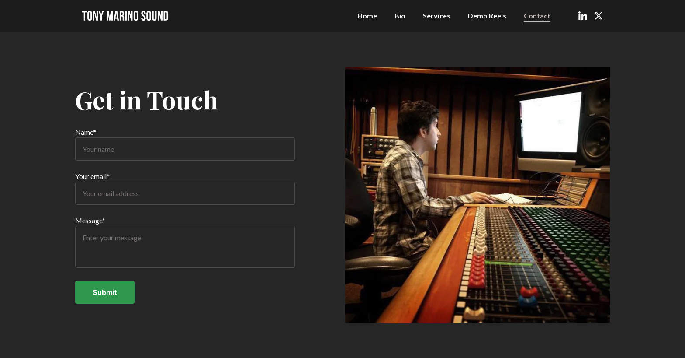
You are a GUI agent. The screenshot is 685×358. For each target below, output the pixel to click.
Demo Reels (487, 15)
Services (436, 15)
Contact (537, 15)
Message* (90, 221)
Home (367, 15)
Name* (85, 132)
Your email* (92, 176)
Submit (105, 292)
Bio (399, 15)
